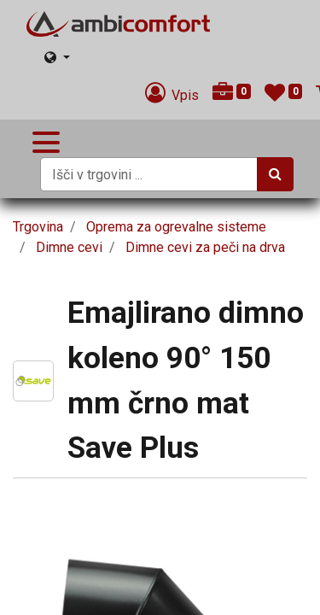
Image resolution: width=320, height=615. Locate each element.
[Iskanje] (275, 174)
